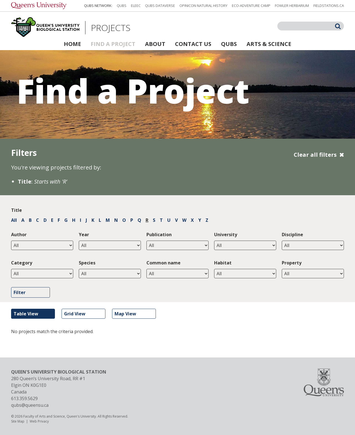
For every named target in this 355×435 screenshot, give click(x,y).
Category (21, 263)
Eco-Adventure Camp (251, 5)
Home (72, 44)
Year (84, 234)
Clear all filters (315, 154)
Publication (159, 234)
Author (19, 234)
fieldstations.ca (328, 5)
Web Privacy (39, 421)
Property (291, 263)
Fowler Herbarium (292, 5)
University (225, 234)
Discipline (292, 234)
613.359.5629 (24, 398)
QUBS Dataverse (160, 5)
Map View (125, 314)
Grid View (74, 314)
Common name (163, 263)
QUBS (121, 5)
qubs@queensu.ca (30, 405)
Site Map (17, 421)
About (155, 44)
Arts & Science (269, 44)
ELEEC (136, 5)
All (14, 220)
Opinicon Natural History (203, 5)
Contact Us (193, 44)
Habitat (223, 263)
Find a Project (113, 44)
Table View (26, 314)
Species (87, 263)
